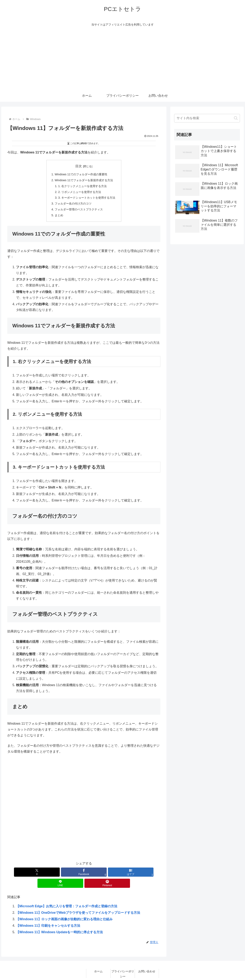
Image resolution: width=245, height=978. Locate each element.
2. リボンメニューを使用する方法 (79, 192)
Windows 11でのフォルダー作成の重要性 (81, 174)
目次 (78, 166)
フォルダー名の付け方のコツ (73, 203)
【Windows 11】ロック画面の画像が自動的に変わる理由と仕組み (64, 908)
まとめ (59, 215)
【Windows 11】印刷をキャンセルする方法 (48, 914)
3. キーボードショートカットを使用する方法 (86, 197)
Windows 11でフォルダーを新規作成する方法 (84, 180)
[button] (235, 118)
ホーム (98, 960)
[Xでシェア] (32, 872)
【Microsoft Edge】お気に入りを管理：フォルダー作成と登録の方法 (66, 895)
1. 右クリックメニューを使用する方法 (82, 186)
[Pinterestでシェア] (135, 872)
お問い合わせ (146, 960)
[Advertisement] (122, 59)
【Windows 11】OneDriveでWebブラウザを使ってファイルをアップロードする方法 (78, 901)
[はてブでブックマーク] (83, 872)
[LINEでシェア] (109, 872)
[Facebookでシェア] (58, 872)
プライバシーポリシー (122, 963)
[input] (207, 118)
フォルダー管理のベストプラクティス (79, 209)
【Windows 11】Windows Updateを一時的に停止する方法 (59, 921)
